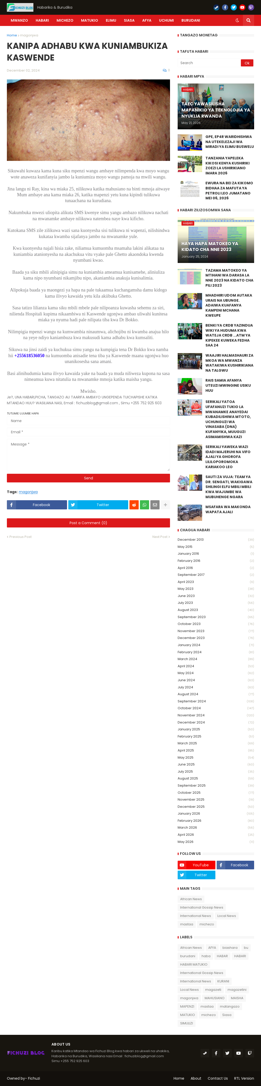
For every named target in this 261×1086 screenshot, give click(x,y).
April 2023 (216, 582)
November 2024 (216, 715)
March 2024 (216, 659)
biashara (230, 947)
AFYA (212, 947)
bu (246, 947)
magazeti (213, 989)
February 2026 (216, 821)
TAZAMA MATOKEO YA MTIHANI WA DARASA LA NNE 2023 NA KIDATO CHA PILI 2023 (229, 278)
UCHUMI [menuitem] (166, 20)
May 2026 (216, 841)
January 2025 (216, 729)
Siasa (226, 1014)
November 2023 (216, 631)
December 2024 (216, 722)
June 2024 (216, 680)
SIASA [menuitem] (129, 20)
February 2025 (216, 736)
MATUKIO (187, 1014)
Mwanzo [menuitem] (19, 20)
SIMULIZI (186, 1023)
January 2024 (216, 645)
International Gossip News (201, 907)
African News (191, 899)
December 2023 (216, 638)
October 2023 (216, 624)
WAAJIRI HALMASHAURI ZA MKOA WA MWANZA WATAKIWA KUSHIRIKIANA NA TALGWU (229, 363)
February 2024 (216, 652)
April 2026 (216, 835)
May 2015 (216, 547)
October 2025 (216, 793)
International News (195, 915)
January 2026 (216, 813)
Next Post (159, 536)
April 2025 (216, 750)
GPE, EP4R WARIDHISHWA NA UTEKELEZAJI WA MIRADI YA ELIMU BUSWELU (229, 141)
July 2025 (216, 771)
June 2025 (216, 764)
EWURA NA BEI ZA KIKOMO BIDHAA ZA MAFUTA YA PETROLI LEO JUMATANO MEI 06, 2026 (229, 191)
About (196, 1078)
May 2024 (216, 673)
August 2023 (216, 610)
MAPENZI (187, 1006)
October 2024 (216, 708)
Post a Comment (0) (88, 522)
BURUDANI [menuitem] (190, 20)
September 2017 (216, 575)
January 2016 (216, 553)
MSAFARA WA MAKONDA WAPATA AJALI (228, 509)
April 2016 (216, 568)
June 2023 (216, 596)
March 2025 (216, 743)
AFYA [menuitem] (146, 20)
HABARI (240, 956)
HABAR (222, 956)
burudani (187, 956)
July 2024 (216, 687)
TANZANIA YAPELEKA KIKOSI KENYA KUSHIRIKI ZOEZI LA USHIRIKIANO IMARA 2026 (227, 166)
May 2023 (216, 589)
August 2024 (216, 694)
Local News (226, 915)
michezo (207, 924)
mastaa (186, 924)
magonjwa (29, 35)
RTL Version (244, 1078)
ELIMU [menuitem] (111, 20)
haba (206, 956)
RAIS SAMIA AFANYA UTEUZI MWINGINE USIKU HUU (228, 385)
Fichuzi (34, 1078)
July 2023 (216, 603)
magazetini (237, 989)
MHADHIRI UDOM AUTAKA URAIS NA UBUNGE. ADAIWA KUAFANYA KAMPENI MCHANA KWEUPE (228, 305)
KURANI (223, 981)
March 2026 (216, 827)
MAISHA (237, 998)
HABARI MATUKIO (193, 964)
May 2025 (216, 757)
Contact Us (218, 1078)
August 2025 (216, 778)
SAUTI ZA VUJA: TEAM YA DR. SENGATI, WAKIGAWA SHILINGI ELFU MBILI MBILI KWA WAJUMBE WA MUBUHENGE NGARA (228, 487)
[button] (237, 20)
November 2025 (216, 799)
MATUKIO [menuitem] (89, 20)
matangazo (230, 1006)
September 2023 (216, 617)
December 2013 (216, 539)
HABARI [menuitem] (42, 20)
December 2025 (216, 807)
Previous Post (20, 536)
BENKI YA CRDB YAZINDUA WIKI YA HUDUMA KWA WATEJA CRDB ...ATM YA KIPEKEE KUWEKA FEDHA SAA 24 (229, 335)
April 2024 (216, 666)
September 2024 (216, 701)
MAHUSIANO (215, 998)
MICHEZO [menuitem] (65, 20)
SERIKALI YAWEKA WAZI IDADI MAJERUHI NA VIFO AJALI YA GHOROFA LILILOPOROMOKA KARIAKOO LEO (228, 456)
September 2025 (216, 785)
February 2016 (216, 561)
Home (12, 35)
